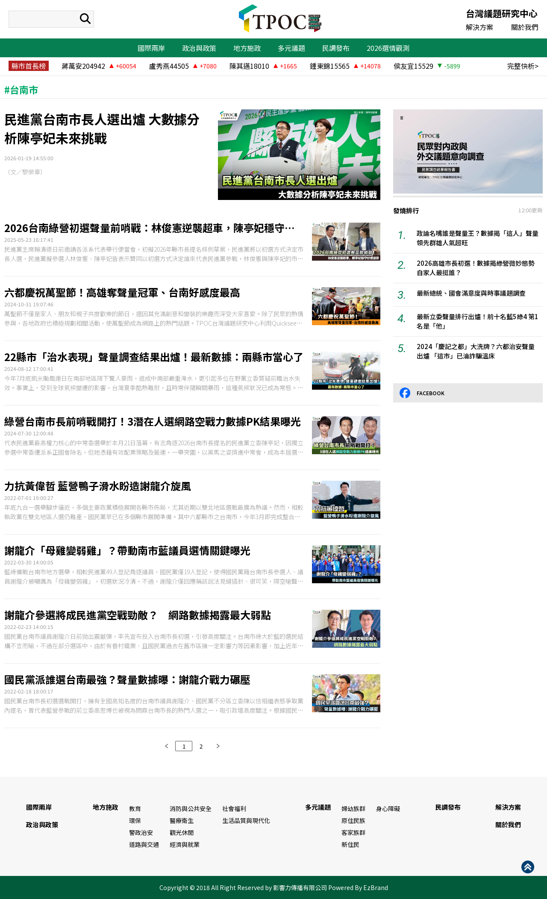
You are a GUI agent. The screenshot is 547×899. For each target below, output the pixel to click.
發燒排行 (406, 210)
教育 (135, 808)
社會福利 (234, 808)
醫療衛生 (182, 820)
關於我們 (524, 27)
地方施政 (247, 48)
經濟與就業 (185, 844)
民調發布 (336, 48)
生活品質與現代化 (246, 820)
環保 (135, 820)
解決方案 (479, 27)
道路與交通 (144, 844)
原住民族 (353, 820)
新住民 (350, 844)
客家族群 (353, 832)
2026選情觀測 (388, 48)
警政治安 (141, 832)
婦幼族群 (353, 808)
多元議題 (291, 48)
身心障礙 (388, 808)
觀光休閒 (182, 832)
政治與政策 (199, 48)
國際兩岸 (151, 48)
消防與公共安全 (191, 808)
